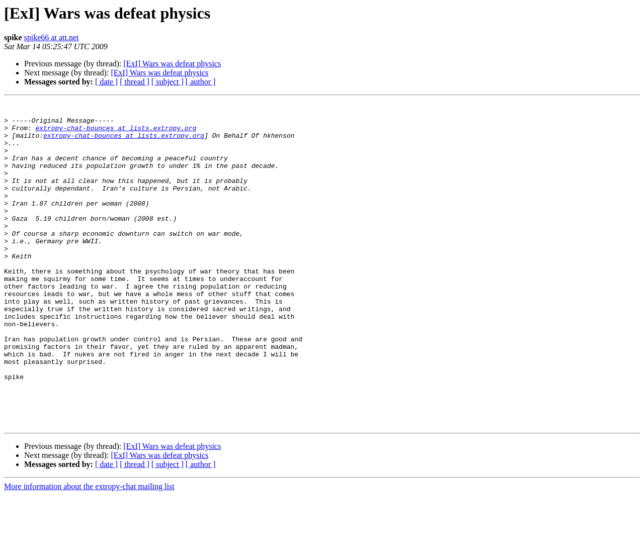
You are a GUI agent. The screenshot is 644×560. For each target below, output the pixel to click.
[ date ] (106, 81)
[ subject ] (167, 81)
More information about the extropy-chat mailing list (89, 551)
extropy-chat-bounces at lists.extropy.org (115, 133)
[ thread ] (134, 81)
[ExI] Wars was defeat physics (172, 63)
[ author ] (201, 81)
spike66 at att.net (51, 37)
